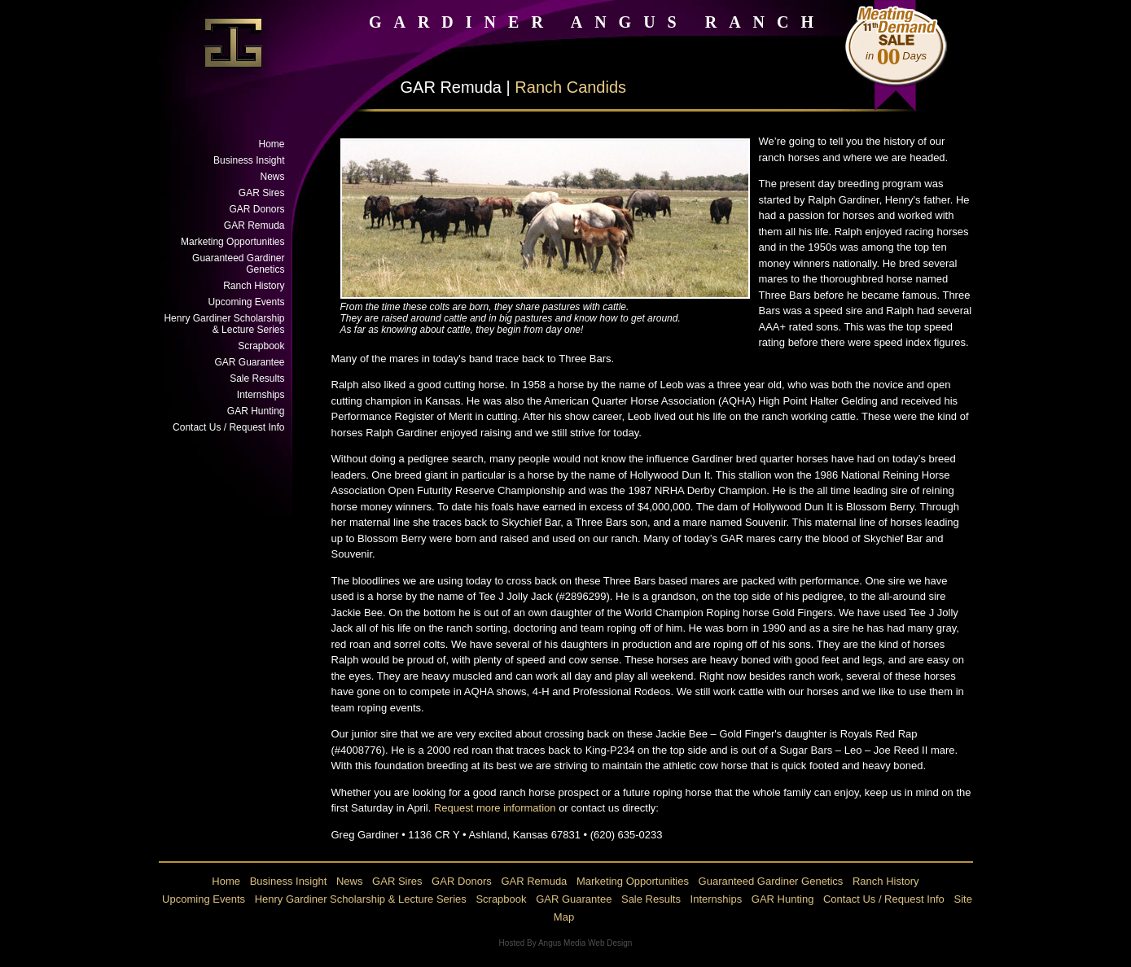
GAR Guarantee (249, 362)
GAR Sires (262, 193)
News (272, 176)
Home (271, 144)
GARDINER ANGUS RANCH (597, 22)
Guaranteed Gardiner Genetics (238, 263)
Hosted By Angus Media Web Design (566, 943)
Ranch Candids (570, 87)
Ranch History (253, 285)
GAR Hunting (256, 411)
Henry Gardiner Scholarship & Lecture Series (224, 324)
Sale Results (257, 378)
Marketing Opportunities (232, 241)
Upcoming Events (246, 302)
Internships (261, 394)
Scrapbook (261, 346)
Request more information (495, 808)
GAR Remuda (254, 225)
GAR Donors (256, 209)
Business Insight (248, 160)
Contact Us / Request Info (228, 427)
